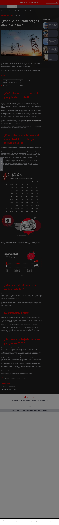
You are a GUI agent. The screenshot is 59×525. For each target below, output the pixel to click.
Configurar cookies (41, 522)
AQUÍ (22, 524)
